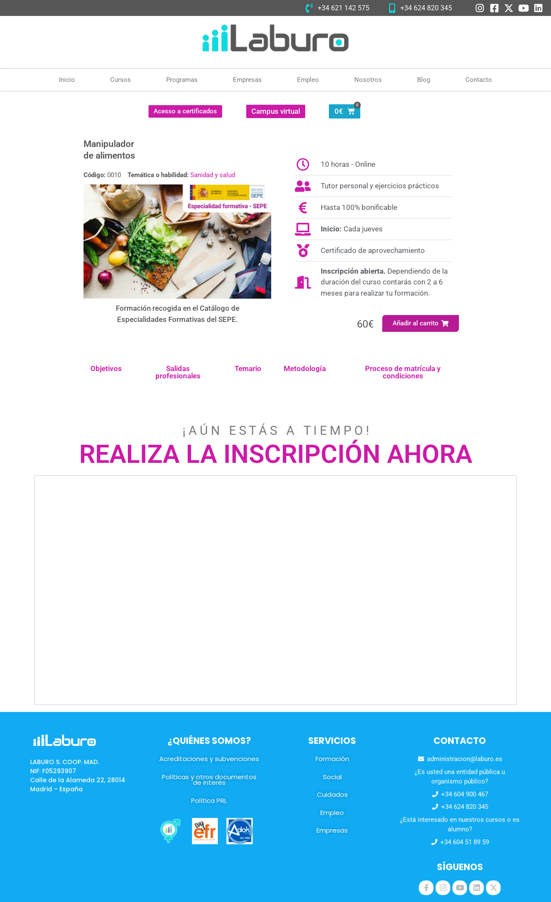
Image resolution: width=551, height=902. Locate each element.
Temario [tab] (248, 368)
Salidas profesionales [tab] (178, 372)
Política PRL (209, 800)
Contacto (478, 80)
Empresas (247, 80)
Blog (423, 80)
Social (332, 776)
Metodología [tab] (305, 368)
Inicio (67, 80)
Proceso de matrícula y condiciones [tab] (402, 372)
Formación (332, 758)
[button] (420, 323)
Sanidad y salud (212, 175)
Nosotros (368, 80)
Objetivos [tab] (106, 368)
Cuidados (332, 794)
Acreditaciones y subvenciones (209, 758)
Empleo (308, 80)
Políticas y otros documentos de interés (209, 779)
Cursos (120, 80)
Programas (182, 80)
